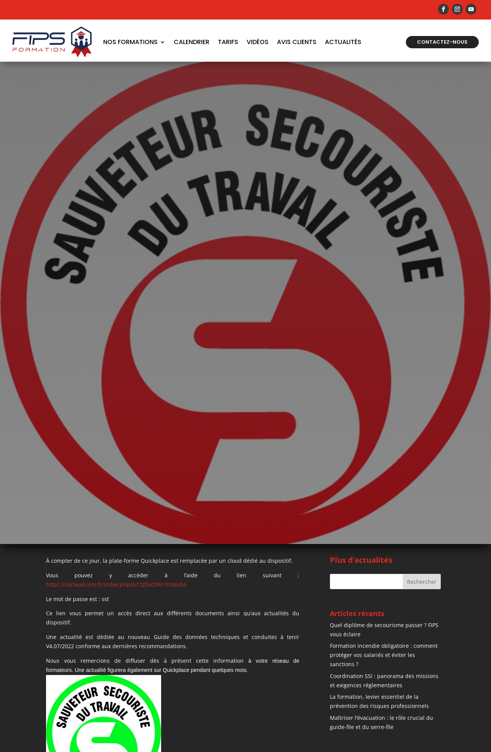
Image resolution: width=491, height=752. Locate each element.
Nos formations (130, 42)
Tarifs (228, 42)
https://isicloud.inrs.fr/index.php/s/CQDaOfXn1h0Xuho (116, 584)
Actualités (343, 42)
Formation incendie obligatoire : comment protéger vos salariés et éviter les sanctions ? (384, 655)
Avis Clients (296, 42)
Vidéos (258, 42)
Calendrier (191, 42)
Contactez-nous (442, 42)
